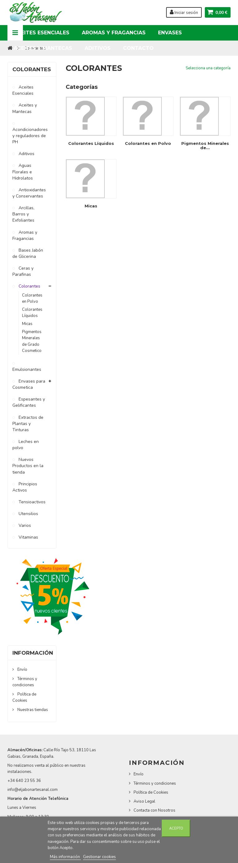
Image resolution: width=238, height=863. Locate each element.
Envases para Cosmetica (28, 384)
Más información (65, 857)
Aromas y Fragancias (114, 33)
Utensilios (27, 514)
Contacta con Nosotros (154, 810)
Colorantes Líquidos (32, 313)
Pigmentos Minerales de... (205, 145)
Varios (24, 525)
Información (32, 653)
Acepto (176, 828)
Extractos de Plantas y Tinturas (27, 423)
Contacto (138, 48)
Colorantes (28, 286)
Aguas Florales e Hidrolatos (22, 172)
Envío (21, 669)
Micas (27, 324)
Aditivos (98, 48)
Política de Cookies (24, 697)
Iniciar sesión (184, 12)
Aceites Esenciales (41, 33)
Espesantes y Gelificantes (28, 402)
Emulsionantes (26, 369)
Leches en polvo (25, 445)
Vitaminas (27, 537)
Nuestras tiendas (32, 710)
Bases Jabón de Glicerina (27, 253)
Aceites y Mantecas (43, 48)
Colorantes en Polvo (32, 298)
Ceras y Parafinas (22, 271)
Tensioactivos (31, 502)
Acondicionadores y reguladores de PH (29, 136)
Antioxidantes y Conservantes (29, 193)
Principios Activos (24, 487)
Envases (170, 33)
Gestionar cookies (99, 857)
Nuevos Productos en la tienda (27, 466)
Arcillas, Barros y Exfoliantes (23, 214)
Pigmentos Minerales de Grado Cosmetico (32, 341)
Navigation (15, 33)
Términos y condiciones (155, 783)
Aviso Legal (144, 801)
